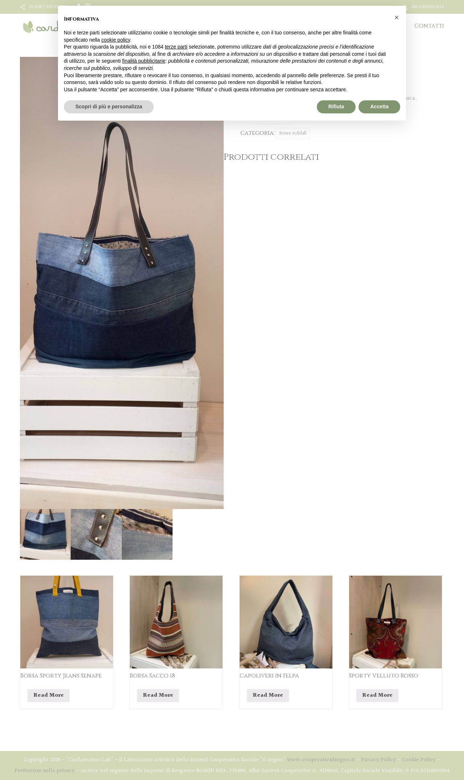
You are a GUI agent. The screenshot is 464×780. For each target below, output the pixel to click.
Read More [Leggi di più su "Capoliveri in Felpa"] (268, 695)
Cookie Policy (419, 759)
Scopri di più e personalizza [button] (108, 106)
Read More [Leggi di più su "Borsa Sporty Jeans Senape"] (48, 695)
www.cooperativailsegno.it (321, 759)
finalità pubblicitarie (143, 61)
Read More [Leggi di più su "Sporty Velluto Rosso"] (377, 695)
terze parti (176, 47)
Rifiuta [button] (336, 106)
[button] (396, 17)
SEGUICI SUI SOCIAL (49, 7)
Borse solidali (292, 133)
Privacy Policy (378, 759)
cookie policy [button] (116, 40)
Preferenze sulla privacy (44, 770)
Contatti (429, 26)
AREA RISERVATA (427, 7)
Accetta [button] (379, 106)
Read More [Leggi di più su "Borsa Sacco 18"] (158, 695)
